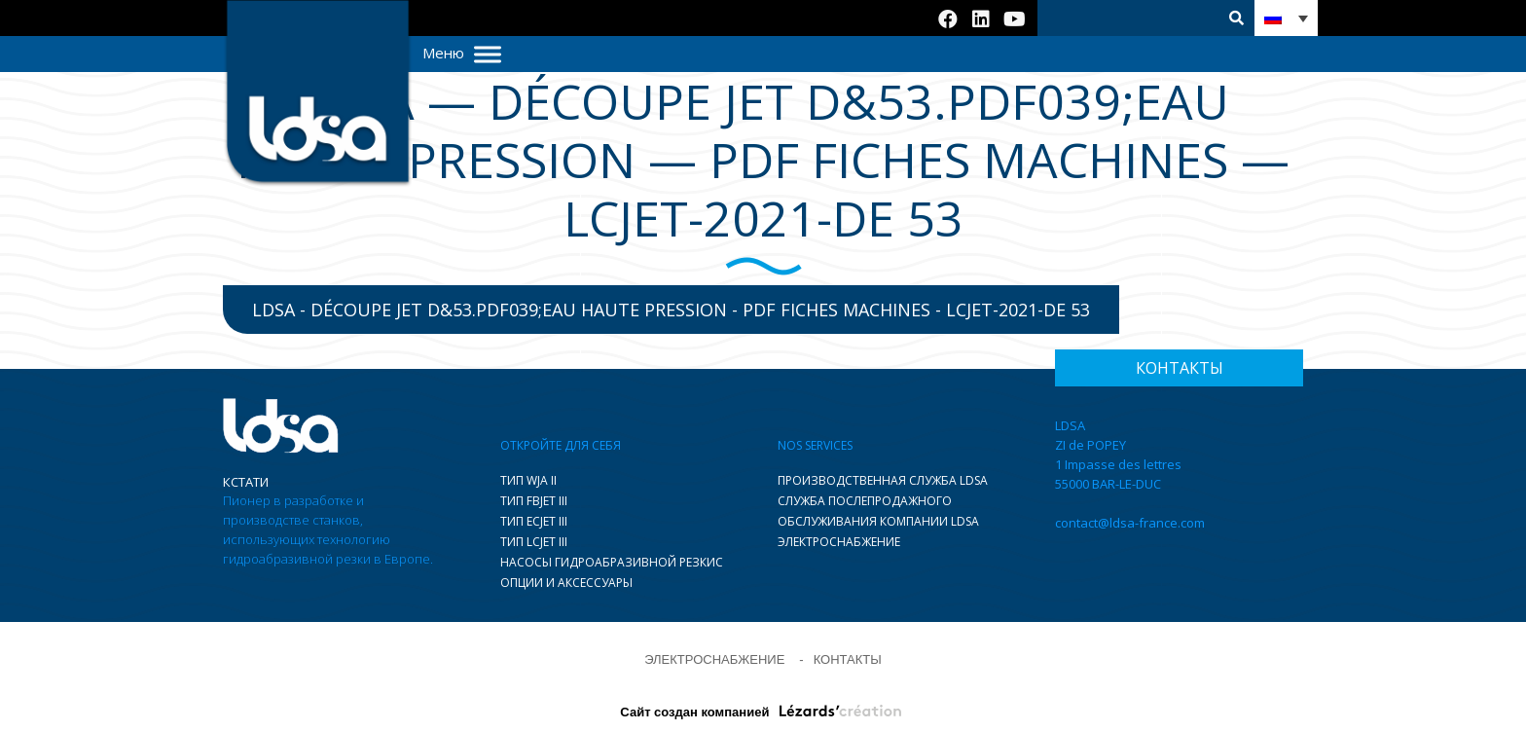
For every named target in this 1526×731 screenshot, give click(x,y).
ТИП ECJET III (533, 521)
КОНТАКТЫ (848, 659)
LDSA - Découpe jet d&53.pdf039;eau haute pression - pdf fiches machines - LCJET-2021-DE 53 (671, 309)
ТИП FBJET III (533, 501)
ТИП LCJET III (533, 541)
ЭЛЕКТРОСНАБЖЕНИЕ (839, 541)
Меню (461, 52)
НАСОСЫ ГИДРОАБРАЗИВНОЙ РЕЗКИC (611, 562)
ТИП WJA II (528, 480)
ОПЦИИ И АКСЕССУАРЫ (566, 582)
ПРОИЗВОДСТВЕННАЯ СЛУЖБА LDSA (883, 480)
